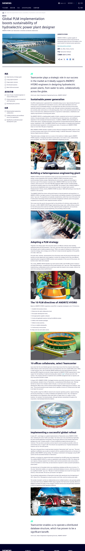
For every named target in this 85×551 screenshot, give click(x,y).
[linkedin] (70, 59)
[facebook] (67, 59)
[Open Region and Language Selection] (62, 3)
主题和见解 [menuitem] (36, 7)
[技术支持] (71, 3)
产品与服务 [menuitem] (5, 7)
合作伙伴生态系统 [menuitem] (26, 7)
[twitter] (64, 59)
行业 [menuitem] (18, 7)
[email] (73, 59)
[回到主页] (3, 13)
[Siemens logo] (6, 3)
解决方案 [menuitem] (12, 7)
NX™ (63, 374)
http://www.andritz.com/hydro (64, 46)
